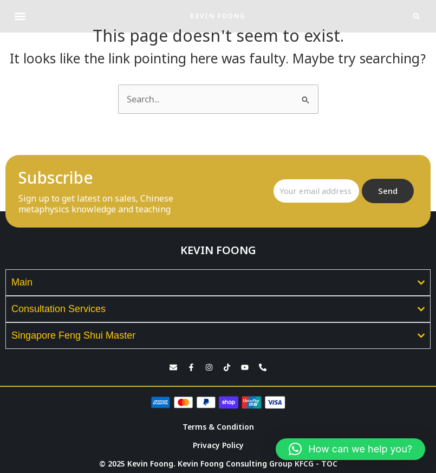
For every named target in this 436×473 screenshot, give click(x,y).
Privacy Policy (218, 445)
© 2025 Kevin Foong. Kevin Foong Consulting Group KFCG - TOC (218, 464)
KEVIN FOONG (217, 16)
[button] (20, 16)
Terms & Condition (218, 427)
